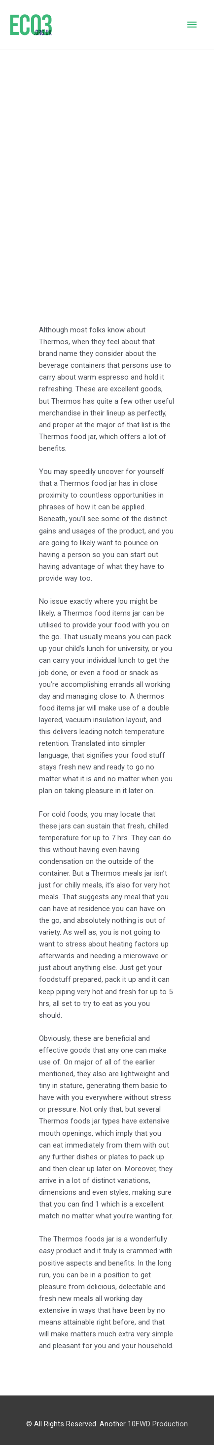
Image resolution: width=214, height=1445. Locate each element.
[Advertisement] (107, 161)
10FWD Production (158, 1423)
